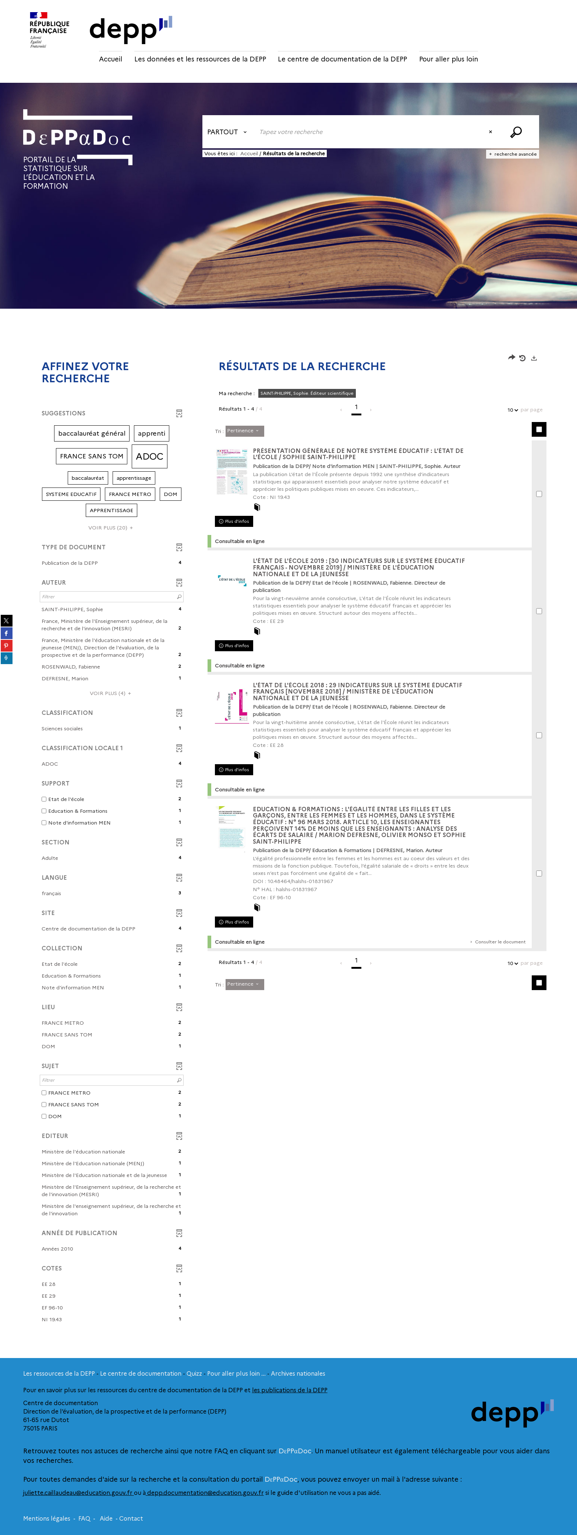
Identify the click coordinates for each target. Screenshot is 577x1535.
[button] (92, 433)
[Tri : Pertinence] (245, 431)
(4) (111, 693)
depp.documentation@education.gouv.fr (205, 1492)
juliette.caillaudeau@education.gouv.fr (78, 1492)
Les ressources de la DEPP (59, 1373)
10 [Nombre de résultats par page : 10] (511, 410)
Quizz (194, 1373)
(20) (111, 527)
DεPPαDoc (295, 1451)
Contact (131, 1518)
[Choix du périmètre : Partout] (228, 131)
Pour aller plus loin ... (236, 1373)
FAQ (84, 1518)
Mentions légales (46, 1518)
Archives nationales (298, 1373)
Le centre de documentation (140, 1373)
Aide (106, 1518)
